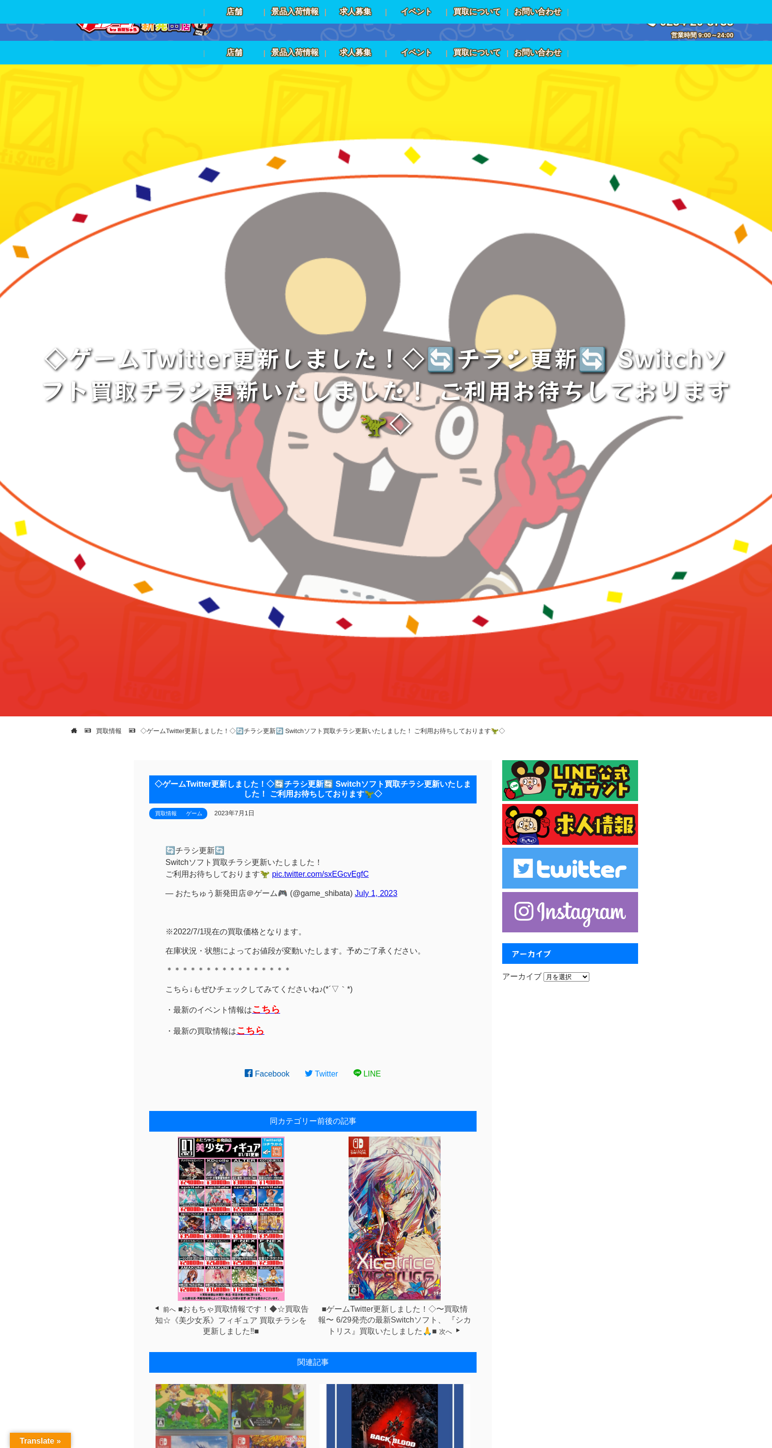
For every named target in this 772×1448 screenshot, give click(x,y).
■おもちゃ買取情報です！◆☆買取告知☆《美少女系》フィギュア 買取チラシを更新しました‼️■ (232, 1320)
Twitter (321, 1074)
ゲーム (194, 813)
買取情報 (166, 813)
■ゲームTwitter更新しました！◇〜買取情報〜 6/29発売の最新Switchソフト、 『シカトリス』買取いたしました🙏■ (394, 1320)
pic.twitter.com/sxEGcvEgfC (320, 874)
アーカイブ (522, 976)
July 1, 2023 (376, 893)
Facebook (267, 1074)
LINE (367, 1074)
